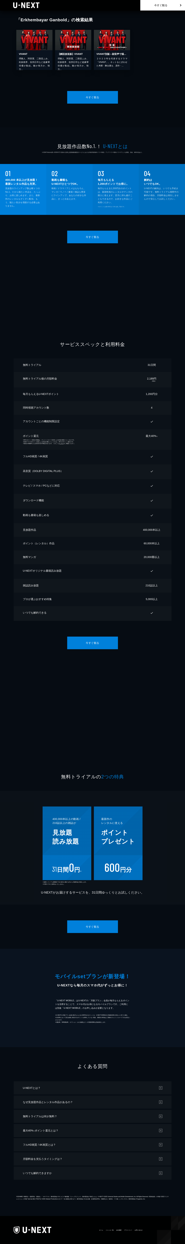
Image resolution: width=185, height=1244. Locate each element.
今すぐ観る (160, 5)
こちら (62, 443)
